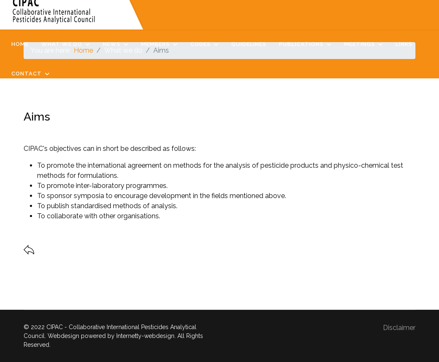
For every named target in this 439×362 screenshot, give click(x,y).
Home (20, 44)
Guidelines (248, 44)
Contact (26, 73)
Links (404, 44)
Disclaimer (399, 328)
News (111, 44)
